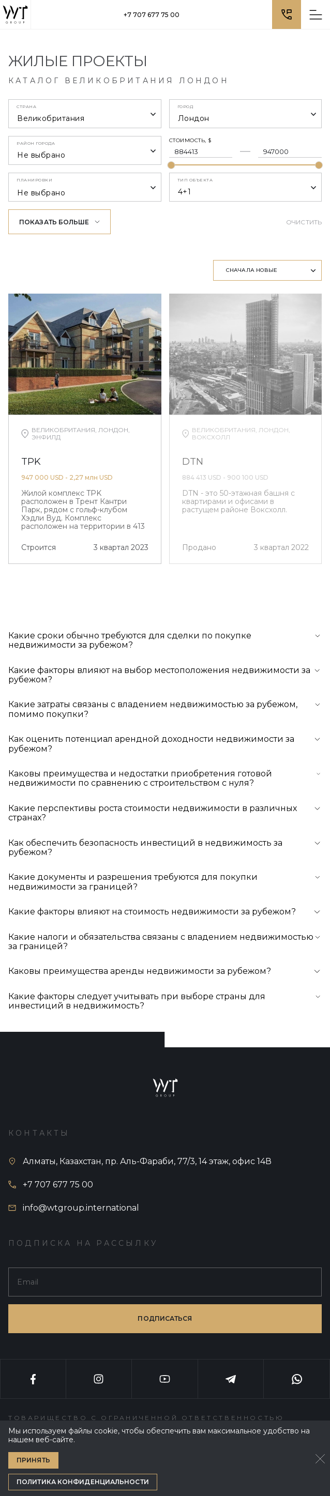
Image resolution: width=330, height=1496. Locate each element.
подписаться (165, 1318)
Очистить (304, 222)
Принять (33, 1460)
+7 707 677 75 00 (151, 15)
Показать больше (59, 222)
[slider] (171, 165)
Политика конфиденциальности (83, 1482)
